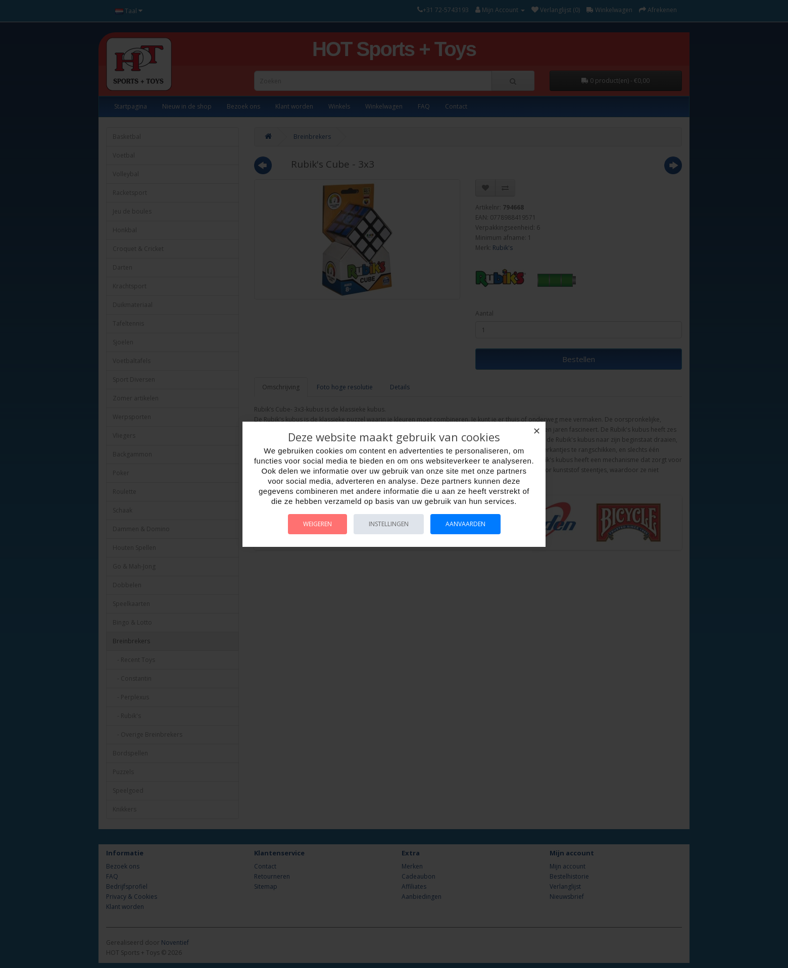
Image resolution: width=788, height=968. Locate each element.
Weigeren (317, 524)
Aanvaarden (465, 524)
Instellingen (389, 524)
